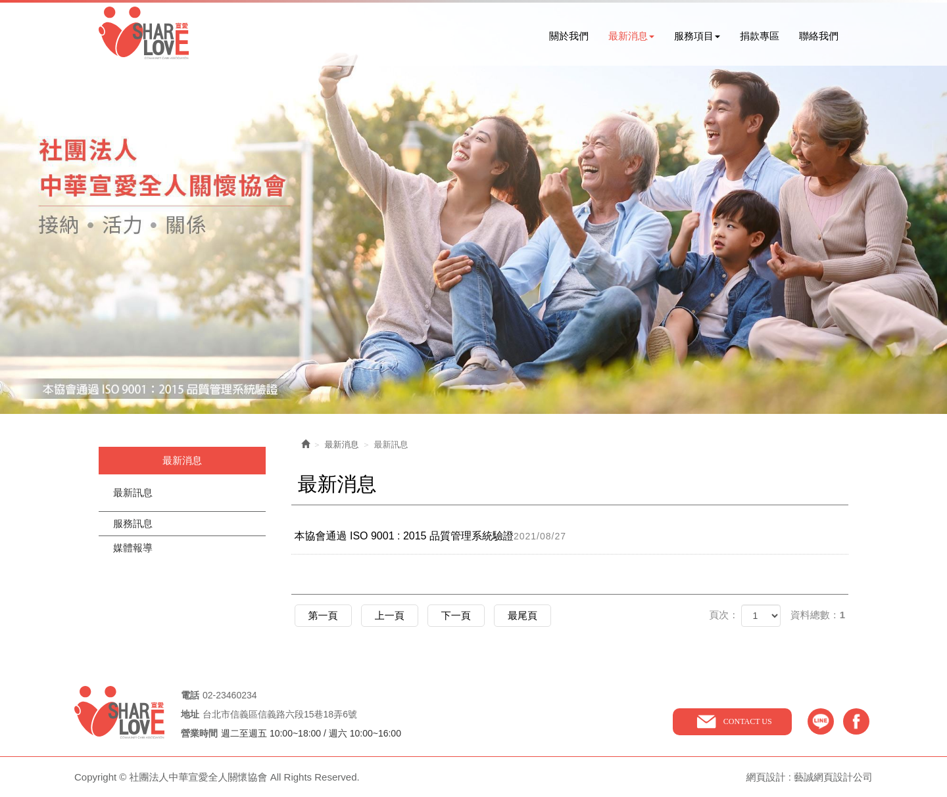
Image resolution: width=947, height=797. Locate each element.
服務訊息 (133, 523)
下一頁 (456, 615)
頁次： (724, 614)
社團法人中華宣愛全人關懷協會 (144, 33)
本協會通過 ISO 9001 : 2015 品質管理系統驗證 (435, 536)
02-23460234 (230, 695)
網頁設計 (765, 777)
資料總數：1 (817, 614)
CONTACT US (747, 721)
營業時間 (199, 734)
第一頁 (323, 615)
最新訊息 (133, 492)
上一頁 (389, 615)
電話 (190, 695)
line (821, 721)
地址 (190, 714)
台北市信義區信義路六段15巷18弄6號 (280, 714)
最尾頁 (522, 615)
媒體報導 (133, 547)
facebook (856, 721)
